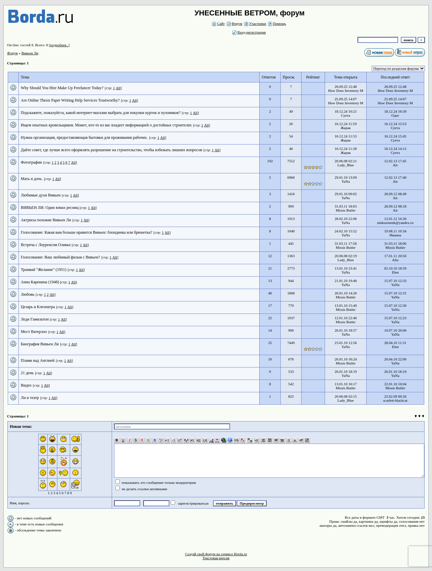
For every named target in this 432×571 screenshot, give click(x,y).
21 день (27, 372)
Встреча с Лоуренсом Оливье (46, 244)
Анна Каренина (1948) (40, 282)
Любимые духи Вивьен (40, 195)
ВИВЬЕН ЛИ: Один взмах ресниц (50, 207)
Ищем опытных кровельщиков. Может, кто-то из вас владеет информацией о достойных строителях (106, 125)
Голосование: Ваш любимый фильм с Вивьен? (60, 257)
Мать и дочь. (32, 178)
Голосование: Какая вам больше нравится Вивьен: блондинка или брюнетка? (86, 232)
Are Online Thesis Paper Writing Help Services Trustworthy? (70, 100)
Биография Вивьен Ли (40, 344)
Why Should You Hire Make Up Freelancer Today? (62, 87)
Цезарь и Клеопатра (38, 306)
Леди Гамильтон (35, 319)
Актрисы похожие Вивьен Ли (46, 220)
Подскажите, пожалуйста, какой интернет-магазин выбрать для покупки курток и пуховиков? (100, 112)
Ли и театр (30, 397)
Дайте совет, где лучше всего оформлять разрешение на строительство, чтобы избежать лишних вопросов (111, 150)
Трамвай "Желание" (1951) (43, 269)
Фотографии (31, 162)
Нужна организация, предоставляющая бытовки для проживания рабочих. (84, 137)
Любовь (27, 294)
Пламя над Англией (38, 360)
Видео (26, 385)
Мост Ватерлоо (34, 331)
